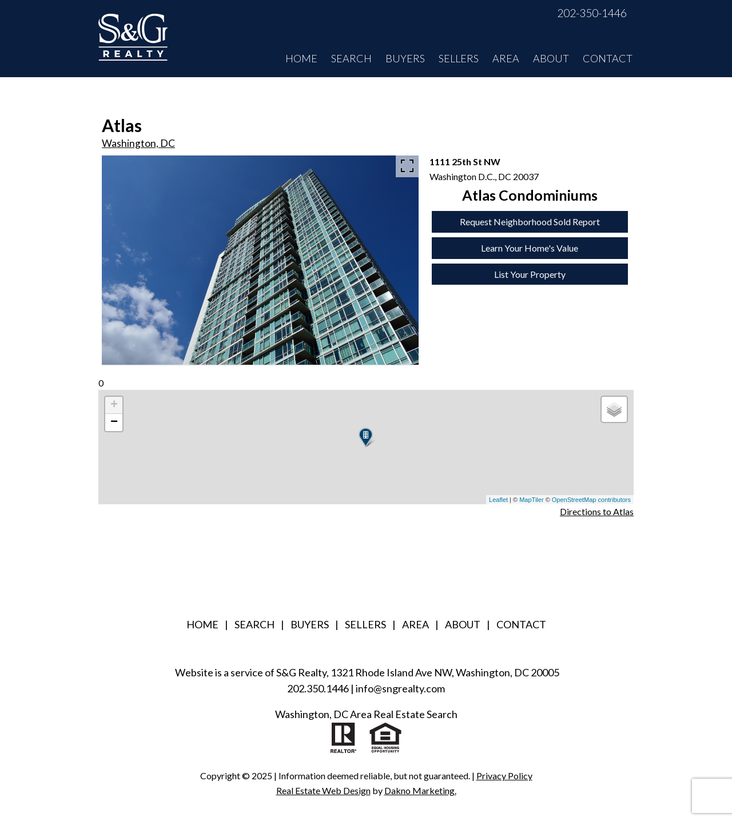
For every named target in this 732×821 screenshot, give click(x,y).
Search (351, 58)
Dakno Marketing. (420, 790)
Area (505, 58)
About (551, 58)
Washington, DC (138, 143)
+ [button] (114, 405)
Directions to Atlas (597, 511)
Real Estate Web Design (323, 790)
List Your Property (530, 274)
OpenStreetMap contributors (591, 499)
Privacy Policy (504, 775)
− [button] (114, 422)
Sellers (459, 58)
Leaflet (498, 499)
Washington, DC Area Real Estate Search (366, 714)
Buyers (405, 58)
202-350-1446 (592, 12)
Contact (607, 58)
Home (301, 58)
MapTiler (531, 499)
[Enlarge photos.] (407, 165)
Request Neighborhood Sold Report (530, 221)
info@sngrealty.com (400, 688)
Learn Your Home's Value (529, 247)
